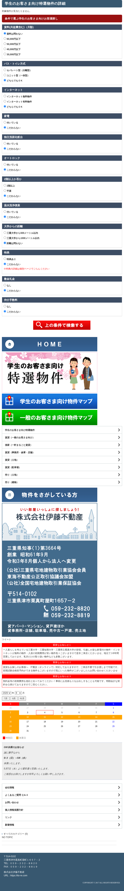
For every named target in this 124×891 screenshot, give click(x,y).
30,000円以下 (12, 54)
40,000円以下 (12, 49)
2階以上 (9, 185)
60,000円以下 (12, 38)
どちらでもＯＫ (13, 80)
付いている (11, 122)
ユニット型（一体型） (17, 75)
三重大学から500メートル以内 (21, 232)
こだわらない (12, 127)
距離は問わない (13, 243)
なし (7, 285)
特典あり (10, 259)
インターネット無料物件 (18, 96)
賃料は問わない (13, 33)
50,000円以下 (12, 43)
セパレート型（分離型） (18, 70)
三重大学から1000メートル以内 (21, 238)
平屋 (7, 190)
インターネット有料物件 (18, 101)
